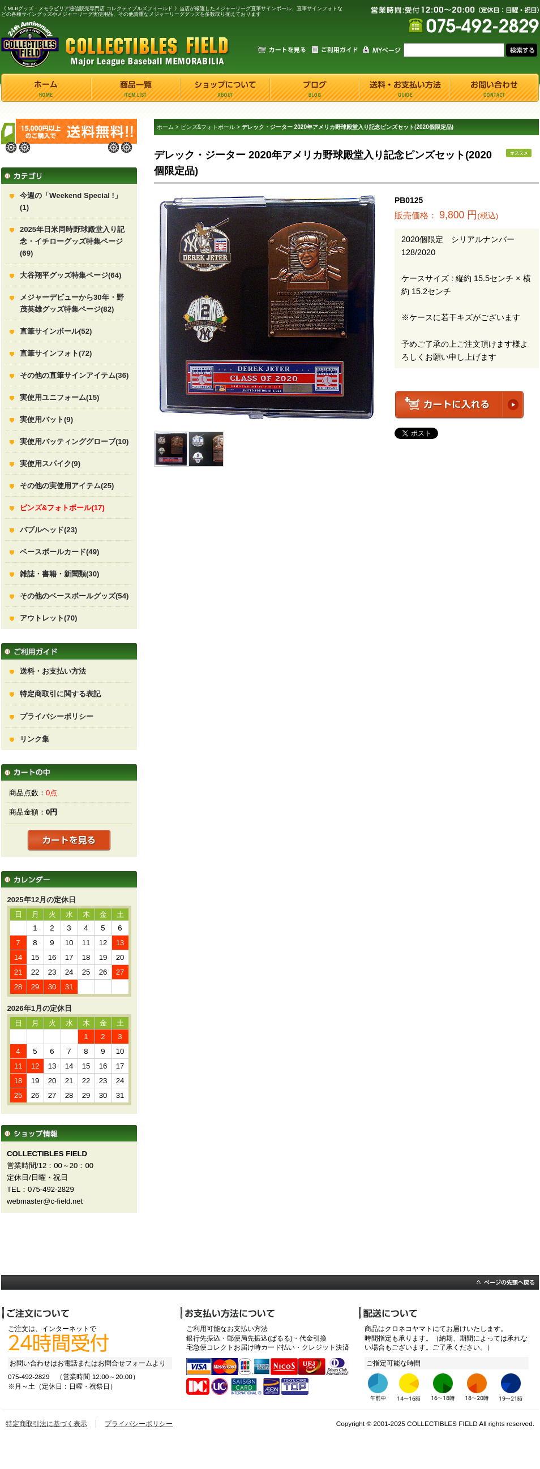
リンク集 (34, 739)
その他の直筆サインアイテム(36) (74, 375)
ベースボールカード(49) (59, 552)
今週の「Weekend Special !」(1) (71, 201)
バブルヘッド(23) (48, 529)
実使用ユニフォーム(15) (59, 397)
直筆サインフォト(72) (56, 353)
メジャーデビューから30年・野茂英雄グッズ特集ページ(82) (72, 303)
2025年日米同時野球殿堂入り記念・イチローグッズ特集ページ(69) (72, 241)
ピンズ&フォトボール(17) (62, 507)
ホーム (165, 127)
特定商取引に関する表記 (60, 694)
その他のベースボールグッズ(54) (74, 596)
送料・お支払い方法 (53, 671)
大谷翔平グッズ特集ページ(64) (70, 275)
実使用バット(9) (46, 419)
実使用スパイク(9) (50, 463)
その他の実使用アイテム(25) (67, 485)
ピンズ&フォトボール (208, 127)
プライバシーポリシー (56, 716)
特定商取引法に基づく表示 (46, 1424)
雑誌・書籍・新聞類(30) (59, 574)
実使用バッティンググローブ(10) (74, 441)
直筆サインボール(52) (56, 331)
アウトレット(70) (48, 618)
